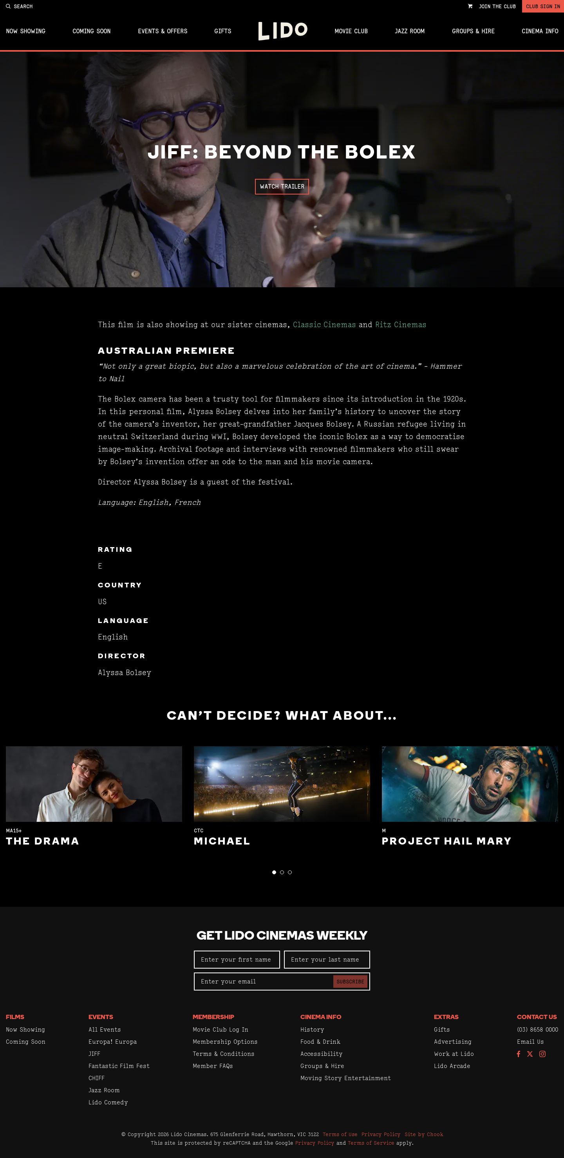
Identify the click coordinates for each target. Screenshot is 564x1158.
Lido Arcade (452, 1066)
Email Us (530, 1041)
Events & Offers (162, 31)
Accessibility (321, 1053)
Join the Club (497, 6)
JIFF (94, 1053)
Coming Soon (91, 31)
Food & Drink (320, 1041)
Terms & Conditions (224, 1053)
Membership (213, 1017)
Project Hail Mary (447, 842)
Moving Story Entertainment (345, 1078)
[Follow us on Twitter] (530, 1054)
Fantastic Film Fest (119, 1066)
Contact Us (537, 1017)
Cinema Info (540, 31)
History (312, 1029)
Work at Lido (454, 1053)
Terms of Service (371, 1143)
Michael (222, 842)
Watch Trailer (282, 186)
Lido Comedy (108, 1102)
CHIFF (97, 1078)
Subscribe (350, 981)
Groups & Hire (473, 31)
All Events (105, 1029)
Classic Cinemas (324, 324)
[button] (274, 872)
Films (15, 1017)
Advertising (453, 1041)
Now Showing (25, 31)
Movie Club (351, 31)
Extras (446, 1017)
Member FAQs (213, 1066)
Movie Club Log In (220, 1029)
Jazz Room (410, 31)
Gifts (222, 31)
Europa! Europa (113, 1041)
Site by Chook (424, 1134)
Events (101, 1017)
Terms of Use (340, 1134)
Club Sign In (543, 6)
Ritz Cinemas (401, 324)
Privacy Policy (381, 1134)
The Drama (43, 842)
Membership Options (225, 1041)
